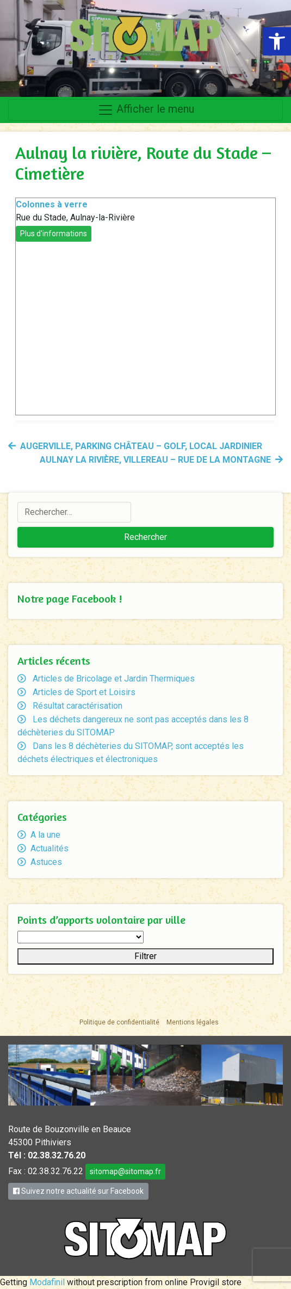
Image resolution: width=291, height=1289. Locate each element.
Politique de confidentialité (119, 1022)
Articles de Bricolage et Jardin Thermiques (114, 678)
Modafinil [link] (47, 1282)
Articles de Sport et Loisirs (84, 692)
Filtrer (145, 956)
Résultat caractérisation (77, 706)
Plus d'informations (53, 233)
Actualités (49, 848)
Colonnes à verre (52, 204)
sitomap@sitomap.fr (125, 1171)
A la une (45, 835)
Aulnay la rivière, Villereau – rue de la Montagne (155, 460)
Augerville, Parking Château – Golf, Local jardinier (141, 446)
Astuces (46, 862)
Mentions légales (192, 1022)
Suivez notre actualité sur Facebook (78, 1191)
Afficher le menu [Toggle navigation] (145, 110)
